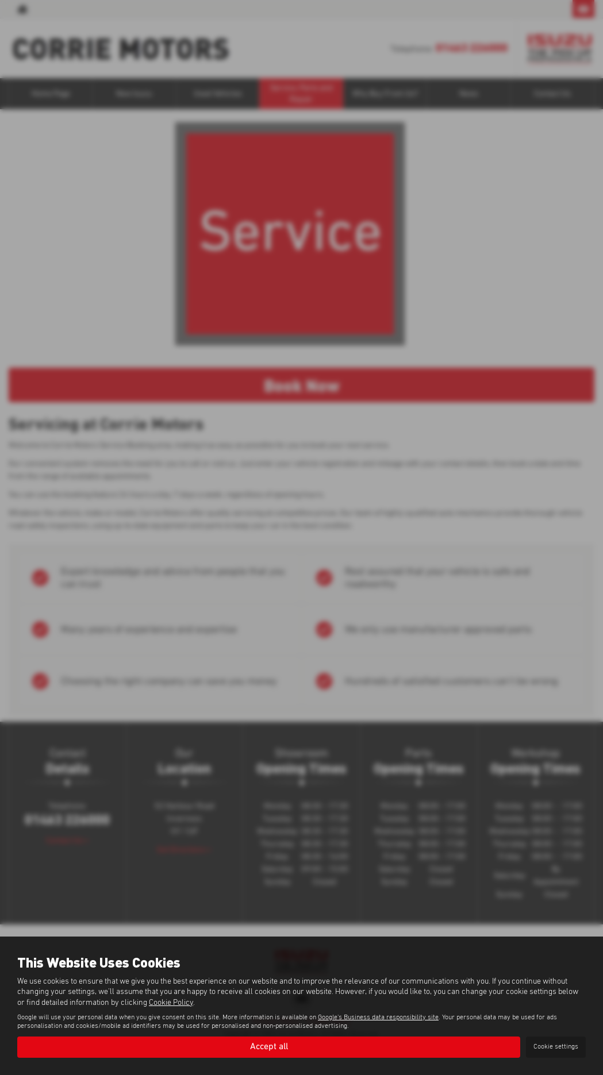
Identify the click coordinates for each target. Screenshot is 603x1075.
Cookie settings (555, 1046)
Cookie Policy (171, 1002)
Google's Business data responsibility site (378, 1017)
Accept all (269, 1046)
